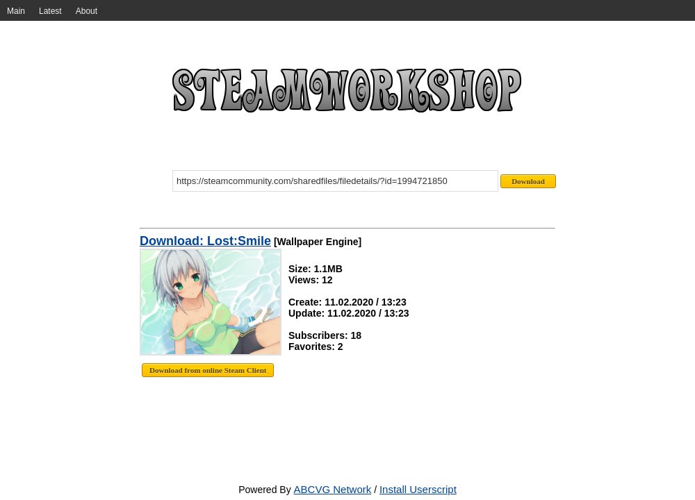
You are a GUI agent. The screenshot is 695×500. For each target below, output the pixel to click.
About (86, 11)
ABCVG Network (333, 489)
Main (16, 11)
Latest (50, 11)
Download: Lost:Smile (205, 241)
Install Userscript (418, 489)
